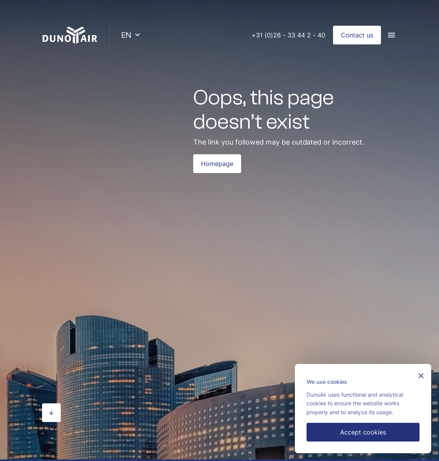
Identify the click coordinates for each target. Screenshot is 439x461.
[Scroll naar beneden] (51, 412)
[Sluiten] (421, 376)
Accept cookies (363, 432)
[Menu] (391, 35)
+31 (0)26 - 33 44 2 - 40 (288, 35)
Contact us (357, 35)
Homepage (217, 164)
